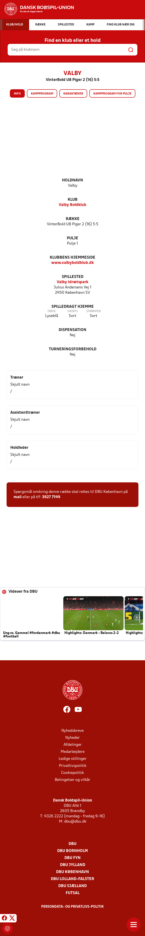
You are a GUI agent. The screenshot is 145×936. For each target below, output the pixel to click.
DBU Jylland (72, 865)
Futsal (73, 893)
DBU (72, 844)
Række (73, 219)
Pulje (72, 238)
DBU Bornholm (72, 851)
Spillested (72, 277)
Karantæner (73, 93)
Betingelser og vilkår (72, 780)
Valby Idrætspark (72, 282)
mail (17, 497)
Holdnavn (72, 180)
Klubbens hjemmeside (72, 258)
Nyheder (72, 738)
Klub (73, 200)
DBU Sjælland (72, 886)
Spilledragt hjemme (72, 307)
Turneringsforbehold (72, 349)
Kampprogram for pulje (112, 93)
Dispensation (72, 330)
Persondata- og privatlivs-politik (72, 906)
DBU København (72, 872)
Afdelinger (73, 745)
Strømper (93, 311)
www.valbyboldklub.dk (72, 263)
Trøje (51, 311)
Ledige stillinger (73, 759)
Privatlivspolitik (72, 766)
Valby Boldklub (72, 205)
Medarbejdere (73, 752)
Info (17, 93)
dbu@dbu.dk (75, 821)
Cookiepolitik (72, 773)
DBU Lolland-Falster (72, 879)
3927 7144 (51, 497)
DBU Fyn (72, 858)
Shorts (72, 311)
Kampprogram (42, 93)
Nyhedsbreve (72, 731)
